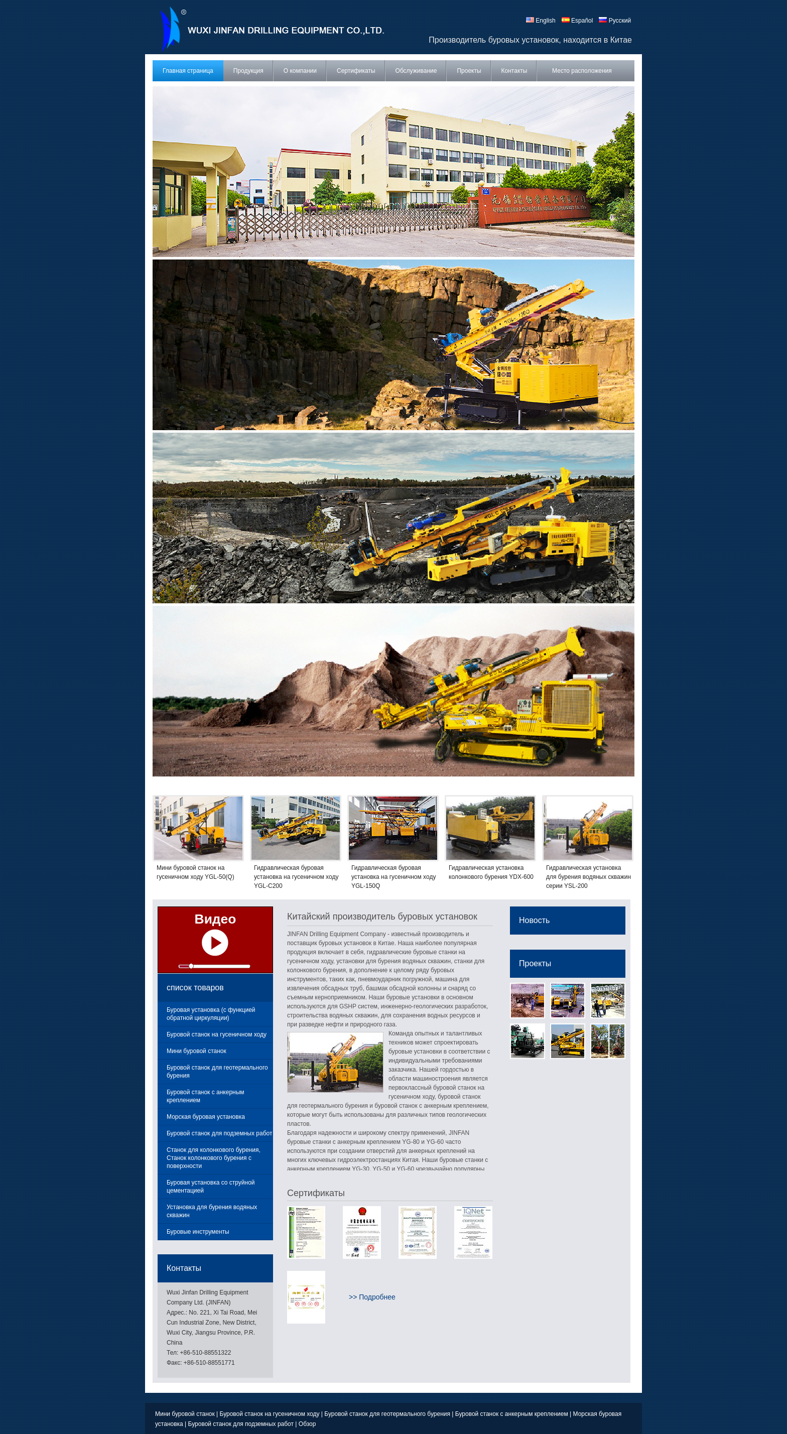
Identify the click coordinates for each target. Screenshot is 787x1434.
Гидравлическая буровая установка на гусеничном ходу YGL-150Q (393, 876)
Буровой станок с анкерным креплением (205, 1096)
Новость (534, 920)
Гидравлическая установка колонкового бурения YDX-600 (491, 872)
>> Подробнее (372, 1297)
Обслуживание (416, 70)
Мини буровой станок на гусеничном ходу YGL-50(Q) (195, 872)
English (541, 20)
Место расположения (582, 70)
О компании (300, 70)
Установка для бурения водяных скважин (212, 1211)
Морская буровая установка (206, 1116)
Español (577, 20)
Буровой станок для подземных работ (219, 1133)
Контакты (514, 70)
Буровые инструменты (198, 1231)
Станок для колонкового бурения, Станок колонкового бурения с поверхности (213, 1157)
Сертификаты (356, 70)
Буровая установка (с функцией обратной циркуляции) (211, 1013)
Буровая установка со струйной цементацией (211, 1186)
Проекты (469, 70)
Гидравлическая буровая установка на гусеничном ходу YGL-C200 (296, 876)
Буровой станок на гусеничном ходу (217, 1034)
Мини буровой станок (196, 1051)
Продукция (248, 70)
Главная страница (188, 70)
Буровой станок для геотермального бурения (217, 1071)
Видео (215, 919)
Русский (615, 20)
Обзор (307, 1423)
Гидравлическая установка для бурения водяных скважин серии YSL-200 (588, 876)
